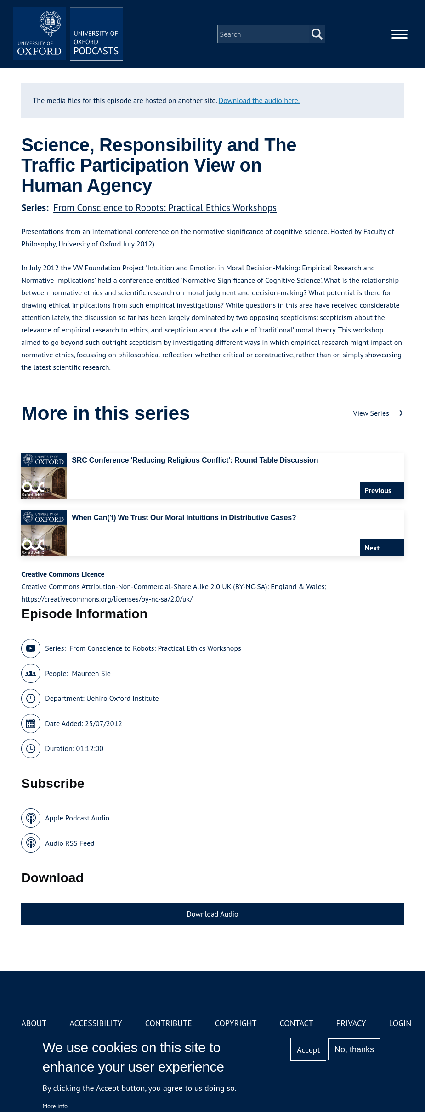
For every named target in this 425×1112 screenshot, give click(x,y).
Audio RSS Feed (69, 843)
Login (400, 1023)
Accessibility (95, 1023)
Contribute (168, 1023)
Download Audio (212, 913)
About (33, 1023)
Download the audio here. (259, 100)
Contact (296, 1023)
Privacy (351, 1023)
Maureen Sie (91, 673)
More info (55, 1106)
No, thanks (354, 1049)
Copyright (236, 1023)
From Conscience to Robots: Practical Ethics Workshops (165, 207)
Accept (308, 1049)
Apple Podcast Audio (77, 817)
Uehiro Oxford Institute (122, 698)
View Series (371, 413)
